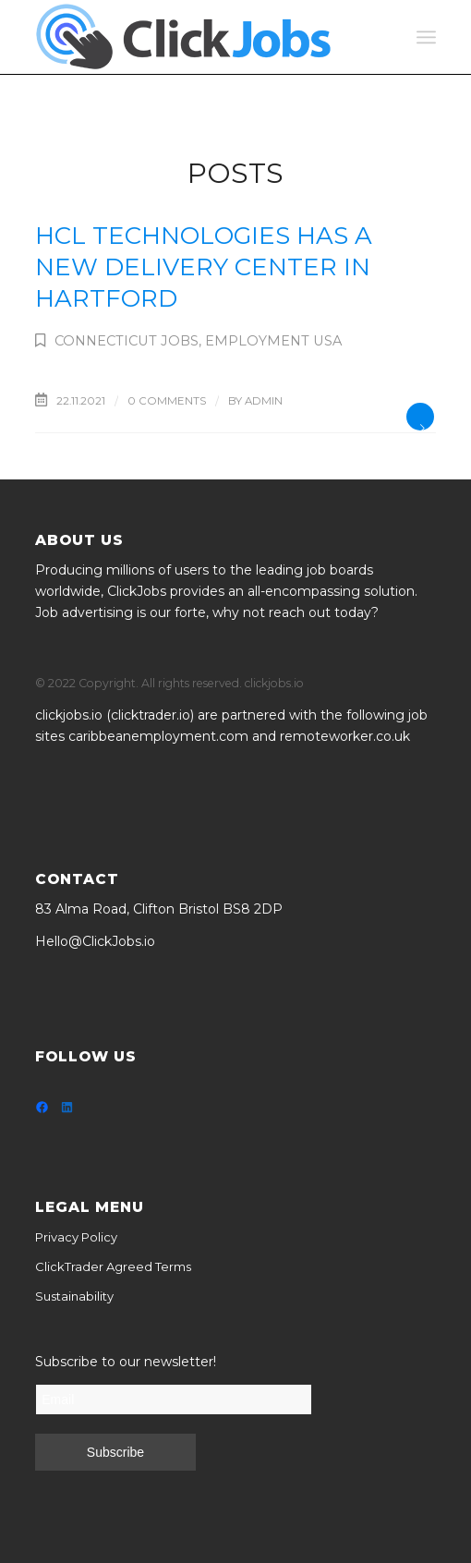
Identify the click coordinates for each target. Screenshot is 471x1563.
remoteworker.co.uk (345, 736)
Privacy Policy (76, 1237)
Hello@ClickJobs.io (95, 941)
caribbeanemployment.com (158, 736)
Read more (420, 416)
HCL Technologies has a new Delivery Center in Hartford (203, 267)
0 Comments (166, 400)
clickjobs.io (69, 715)
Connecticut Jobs (126, 341)
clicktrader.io (150, 715)
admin (264, 400)
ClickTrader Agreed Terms (113, 1266)
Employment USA (273, 341)
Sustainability (74, 1296)
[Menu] (426, 37)
